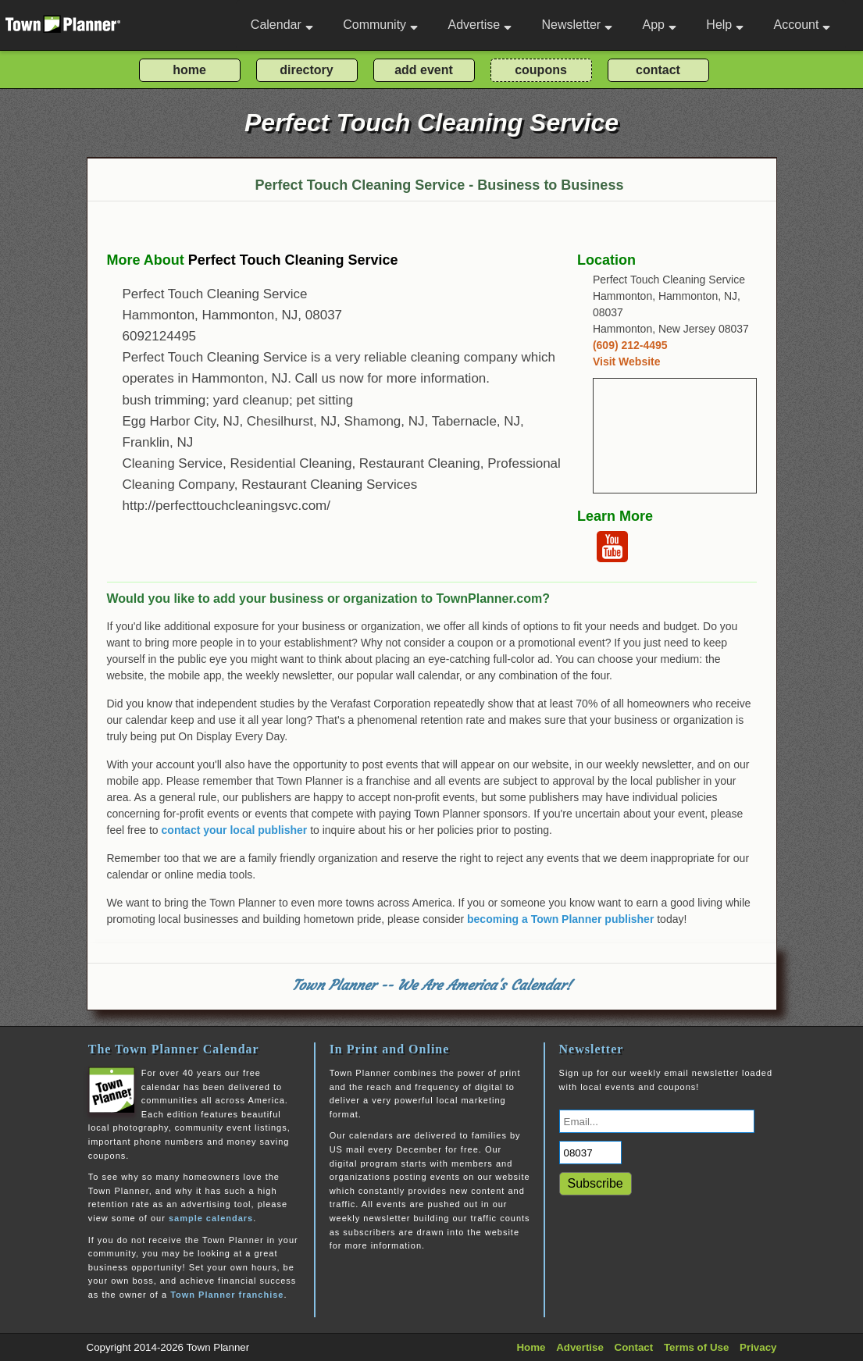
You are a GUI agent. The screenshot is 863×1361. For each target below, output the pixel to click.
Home (530, 1347)
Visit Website (627, 361)
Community (380, 24)
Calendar (282, 24)
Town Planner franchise (227, 1294)
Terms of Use (696, 1347)
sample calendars (211, 1218)
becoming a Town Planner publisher (560, 919)
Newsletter (577, 24)
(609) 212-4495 (630, 345)
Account (802, 24)
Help (725, 24)
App (659, 24)
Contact (634, 1347)
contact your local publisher (235, 830)
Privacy (758, 1347)
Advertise (480, 24)
